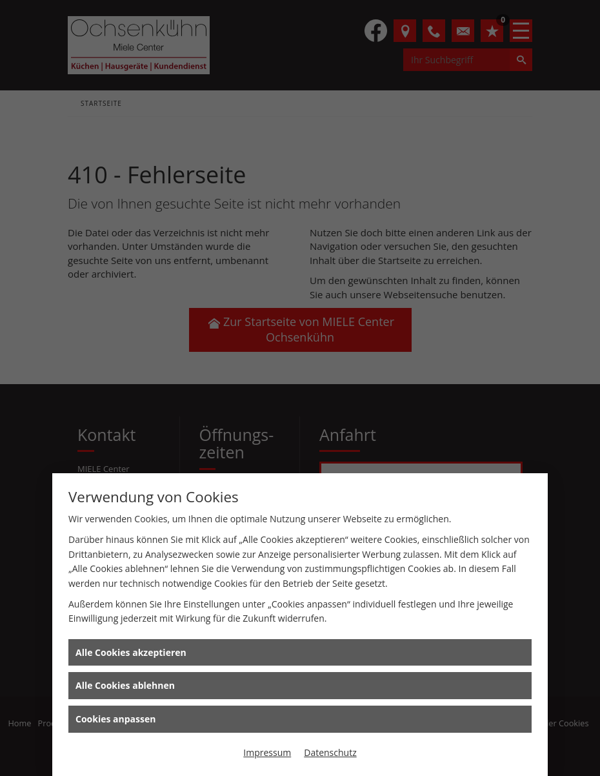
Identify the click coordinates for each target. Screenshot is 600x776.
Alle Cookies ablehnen (125, 685)
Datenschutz (330, 752)
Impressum (267, 752)
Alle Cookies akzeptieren (130, 652)
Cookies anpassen (115, 719)
